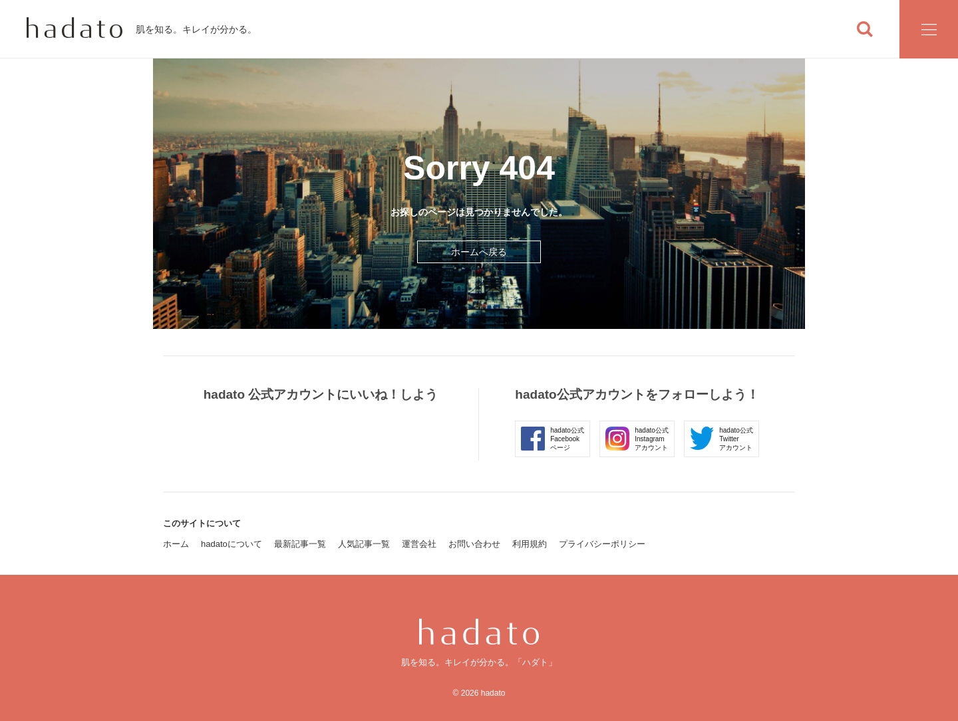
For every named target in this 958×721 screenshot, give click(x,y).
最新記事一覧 (300, 544)
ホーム (176, 544)
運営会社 (419, 544)
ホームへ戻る (479, 252)
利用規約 (529, 544)
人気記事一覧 (364, 544)
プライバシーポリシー (602, 544)
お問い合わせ (474, 544)
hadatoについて (231, 544)
